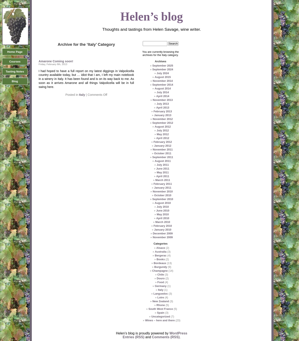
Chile (160, 274)
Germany (160, 286)
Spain (160, 312)
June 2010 (162, 210)
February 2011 (163, 183)
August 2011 (163, 161)
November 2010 (163, 191)
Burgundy (160, 267)
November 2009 (163, 237)
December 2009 (163, 233)
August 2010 (163, 203)
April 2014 (162, 96)
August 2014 (163, 88)
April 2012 (162, 138)
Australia (160, 251)
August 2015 (163, 77)
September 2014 (162, 84)
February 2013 (163, 111)
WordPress (178, 333)
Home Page (14, 51)
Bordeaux (160, 263)
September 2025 (162, 65)
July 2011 (163, 164)
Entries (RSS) (133, 337)
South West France (160, 308)
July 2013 (163, 103)
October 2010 (162, 195)
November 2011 (163, 149)
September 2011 (162, 157)
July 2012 (163, 130)
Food (160, 282)
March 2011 (162, 180)
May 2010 (163, 214)
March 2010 (162, 222)
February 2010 (163, 225)
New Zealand (160, 301)
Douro (161, 278)
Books (160, 259)
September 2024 (162, 69)
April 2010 (162, 218)
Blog (15, 81)
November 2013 (163, 100)
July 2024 (163, 73)
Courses (14, 61)
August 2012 (163, 126)
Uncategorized (160, 316)
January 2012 (162, 145)
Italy (82, 94)
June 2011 (162, 168)
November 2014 (163, 80)
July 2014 (163, 92)
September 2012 (162, 122)
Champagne (160, 270)
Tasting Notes (15, 71)
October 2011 (162, 153)
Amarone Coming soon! (56, 61)
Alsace (160, 247)
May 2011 (163, 172)
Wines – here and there (160, 320)
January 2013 (162, 115)
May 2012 (163, 134)
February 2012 (163, 141)
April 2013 (162, 107)
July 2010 (163, 206)
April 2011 (162, 176)
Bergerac (161, 255)
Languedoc (161, 293)
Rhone (160, 305)
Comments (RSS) (166, 337)
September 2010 (162, 199)
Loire (160, 297)
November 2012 (163, 119)
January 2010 (162, 229)
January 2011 (162, 187)
